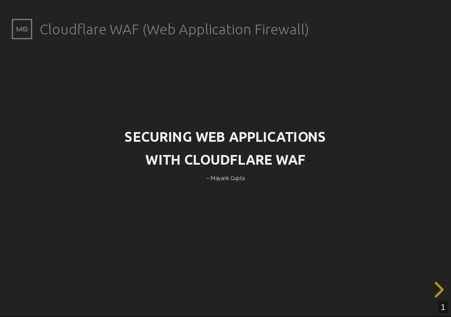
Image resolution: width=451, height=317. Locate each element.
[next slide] (438, 290)
